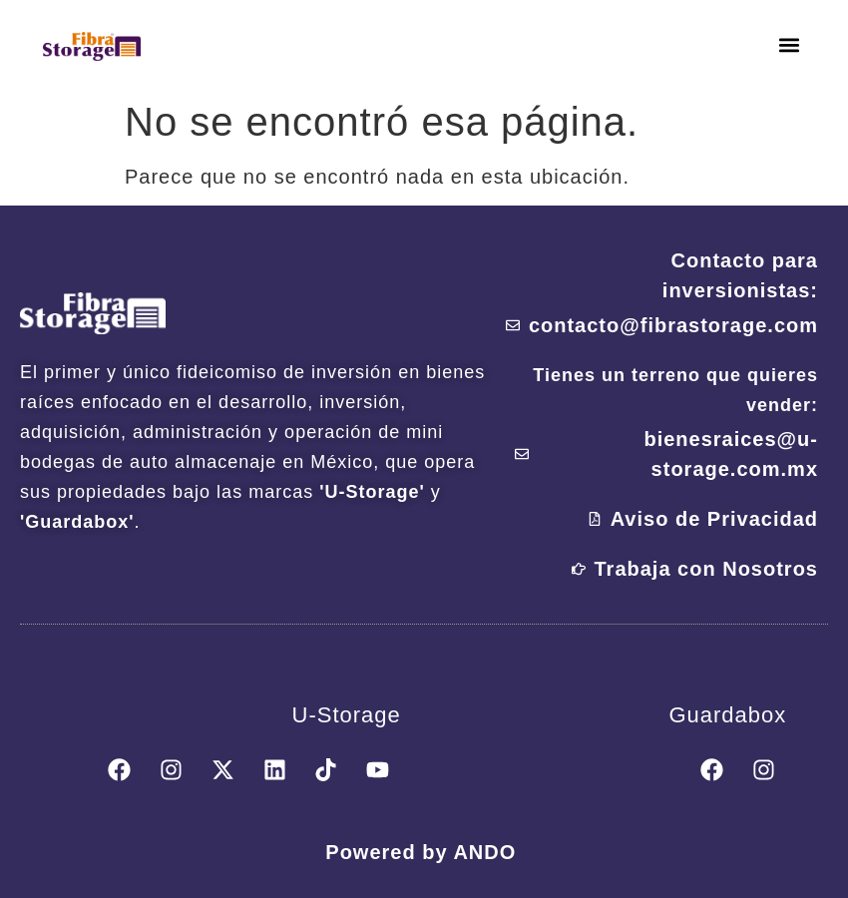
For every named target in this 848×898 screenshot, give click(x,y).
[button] (789, 45)
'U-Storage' (372, 492)
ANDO (484, 856)
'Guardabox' (77, 522)
